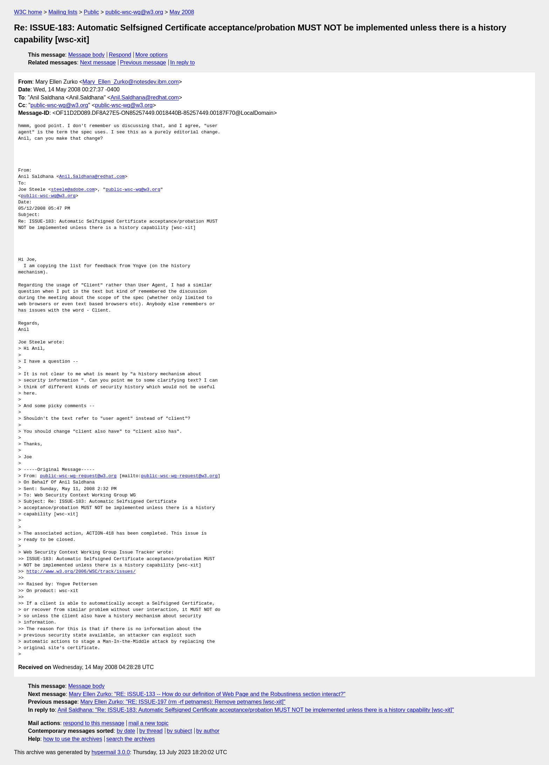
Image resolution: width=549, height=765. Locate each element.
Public (91, 12)
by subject (179, 731)
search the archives (130, 739)
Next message (98, 62)
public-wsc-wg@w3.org (134, 12)
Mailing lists (62, 12)
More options (151, 55)
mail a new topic (148, 723)
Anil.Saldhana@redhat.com (145, 97)
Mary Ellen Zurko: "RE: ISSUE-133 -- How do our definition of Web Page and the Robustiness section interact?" (207, 694)
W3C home (28, 12)
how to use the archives (72, 739)
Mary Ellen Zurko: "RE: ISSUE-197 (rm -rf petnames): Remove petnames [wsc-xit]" (182, 702)
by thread (151, 731)
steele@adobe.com (73, 190)
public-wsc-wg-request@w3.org (78, 476)
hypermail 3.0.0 (110, 752)
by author (208, 731)
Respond (120, 55)
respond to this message (93, 723)
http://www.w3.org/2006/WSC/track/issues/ (80, 572)
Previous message (143, 62)
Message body (86, 55)
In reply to (182, 62)
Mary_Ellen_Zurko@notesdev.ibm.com (131, 82)
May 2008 (181, 12)
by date (126, 731)
